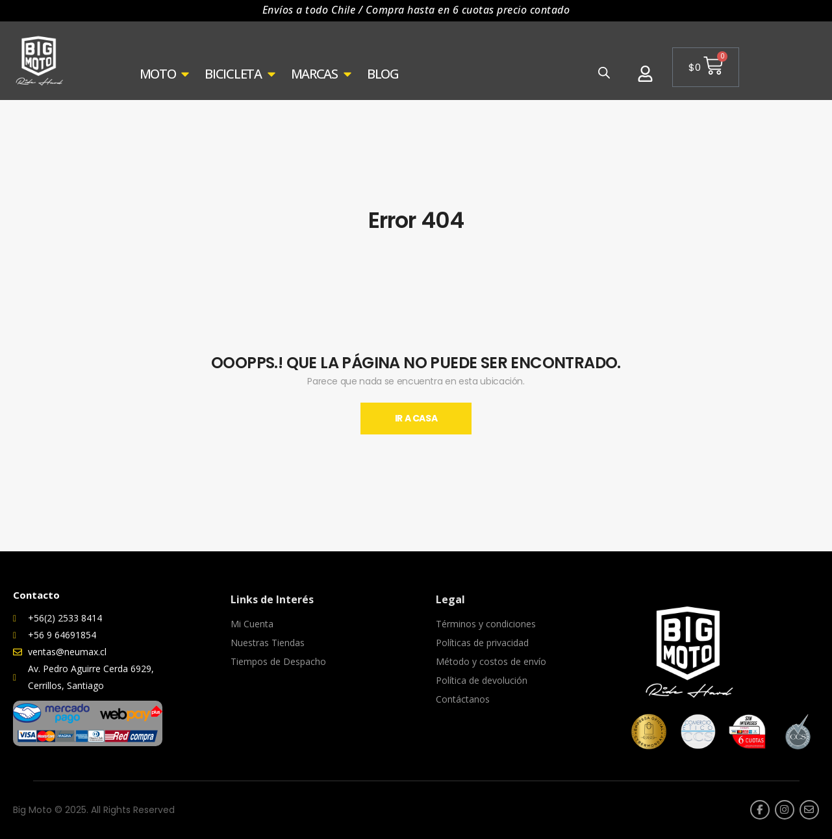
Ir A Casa (416, 418)
